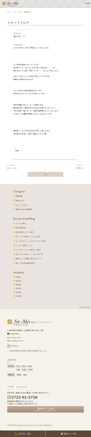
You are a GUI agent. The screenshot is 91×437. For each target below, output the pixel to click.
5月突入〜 (65, 166)
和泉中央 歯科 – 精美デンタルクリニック (10, 4)
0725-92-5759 (16, 338)
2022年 (18, 277)
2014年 (18, 296)
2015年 (18, 292)
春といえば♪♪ (25, 166)
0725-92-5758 (24, 397)
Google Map (14, 334)
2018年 (18, 285)
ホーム (9, 12)
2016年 (18, 288)
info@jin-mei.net (17, 341)
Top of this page (85, 307)
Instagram (15, 346)
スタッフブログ (18, 12)
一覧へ (45, 174)
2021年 (18, 281)
